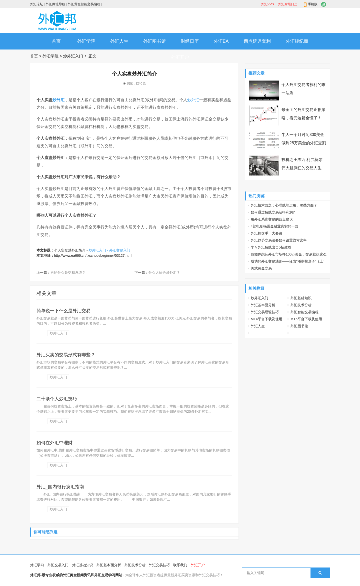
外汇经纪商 (297, 41)
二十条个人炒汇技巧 (56, 398)
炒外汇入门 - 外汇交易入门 (109, 250)
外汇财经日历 (288, 4)
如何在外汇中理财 (54, 442)
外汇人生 (119, 41)
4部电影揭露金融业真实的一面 (274, 226)
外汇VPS (267, 4)
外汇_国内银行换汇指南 (60, 486)
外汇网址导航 (55, 4)
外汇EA (221, 41)
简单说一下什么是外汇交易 (63, 310)
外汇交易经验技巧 (265, 312)
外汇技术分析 (301, 305)
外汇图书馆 (154, 41)
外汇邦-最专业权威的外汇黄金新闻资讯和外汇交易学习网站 (76, 575)
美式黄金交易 (261, 268)
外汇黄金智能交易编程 (84, 4)
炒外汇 (58, 100)
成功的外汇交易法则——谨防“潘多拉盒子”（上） (288, 261)
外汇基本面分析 (263, 305)
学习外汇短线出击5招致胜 (271, 247)
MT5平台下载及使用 (306, 319)
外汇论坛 (36, 4)
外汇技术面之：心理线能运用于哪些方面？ (284, 205)
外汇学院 (86, 41)
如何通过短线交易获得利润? (273, 212)
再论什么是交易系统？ (68, 272)
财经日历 (190, 41)
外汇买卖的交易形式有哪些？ (65, 354)
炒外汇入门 (73, 56)
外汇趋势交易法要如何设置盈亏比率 (279, 240)
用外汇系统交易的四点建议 (272, 219)
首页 (56, 41)
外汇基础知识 (301, 298)
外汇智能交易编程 (304, 312)
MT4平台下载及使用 (266, 319)
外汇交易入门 (58, 565)
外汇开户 (180, 57)
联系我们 (180, 565)
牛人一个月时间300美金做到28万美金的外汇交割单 (304, 142)
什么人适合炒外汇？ (164, 272)
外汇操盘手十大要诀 (266, 233)
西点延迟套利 (257, 41)
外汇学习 (37, 565)
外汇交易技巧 (159, 565)
